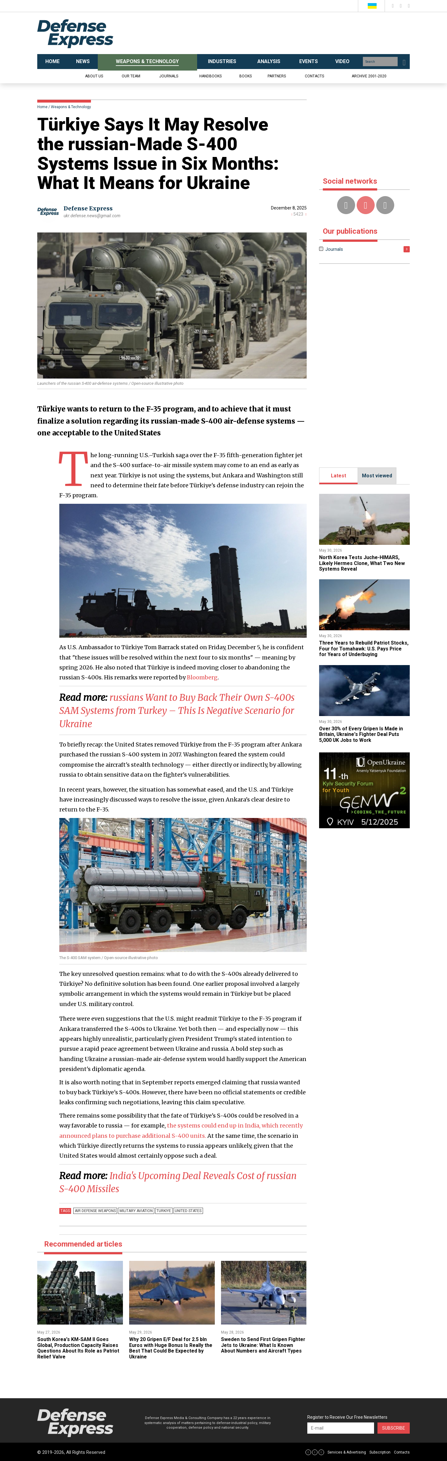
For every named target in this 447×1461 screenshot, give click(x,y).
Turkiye (163, 1210)
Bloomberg (202, 677)
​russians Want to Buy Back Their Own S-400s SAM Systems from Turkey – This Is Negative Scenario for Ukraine (180, 710)
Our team (131, 76)
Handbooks (210, 76)
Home (42, 107)
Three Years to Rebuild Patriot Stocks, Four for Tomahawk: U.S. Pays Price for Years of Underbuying (364, 648)
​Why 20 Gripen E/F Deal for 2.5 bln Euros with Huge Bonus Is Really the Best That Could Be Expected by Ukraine (171, 1347)
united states (187, 1210)
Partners (277, 76)
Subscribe (393, 1427)
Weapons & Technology (71, 107)
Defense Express (88, 208)
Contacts (314, 76)
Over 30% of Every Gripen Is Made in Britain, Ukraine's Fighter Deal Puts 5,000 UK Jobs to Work (361, 734)
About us (94, 76)
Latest (338, 476)
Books (245, 76)
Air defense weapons (94, 1210)
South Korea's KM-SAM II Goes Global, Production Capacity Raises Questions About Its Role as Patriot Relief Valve (78, 1347)
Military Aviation (135, 1210)
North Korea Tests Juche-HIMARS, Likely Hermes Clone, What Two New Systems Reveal (362, 563)
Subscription (380, 1451)
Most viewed (377, 476)
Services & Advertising (346, 1451)
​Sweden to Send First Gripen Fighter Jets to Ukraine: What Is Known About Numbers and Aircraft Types (263, 1344)
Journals (168, 76)
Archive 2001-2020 (369, 76)
